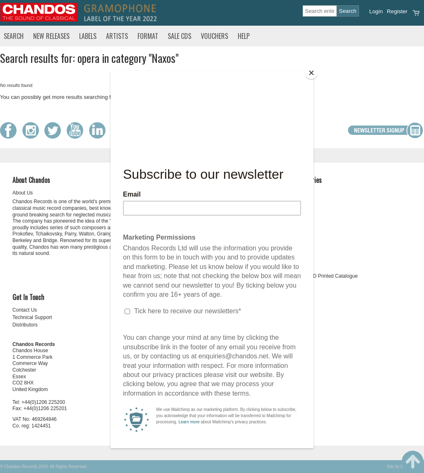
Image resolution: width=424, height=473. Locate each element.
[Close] (311, 73)
